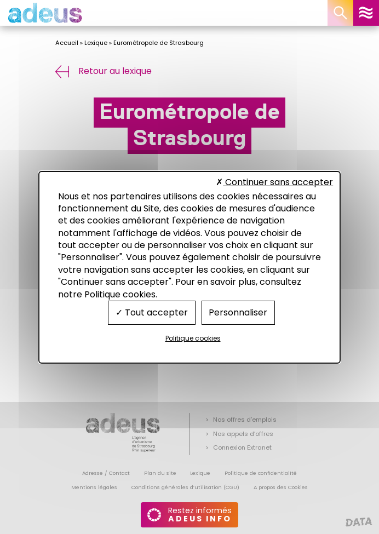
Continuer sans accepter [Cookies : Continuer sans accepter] (274, 182)
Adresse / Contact (106, 472)
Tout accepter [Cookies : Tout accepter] (152, 312)
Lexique (95, 42)
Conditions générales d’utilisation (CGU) (185, 487)
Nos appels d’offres (243, 433)
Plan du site (160, 472)
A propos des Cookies (281, 487)
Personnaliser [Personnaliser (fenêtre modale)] (238, 312)
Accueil (66, 42)
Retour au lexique (103, 71)
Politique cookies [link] (193, 338)
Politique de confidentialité (261, 472)
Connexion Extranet (242, 447)
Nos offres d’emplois (245, 419)
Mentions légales (94, 487)
